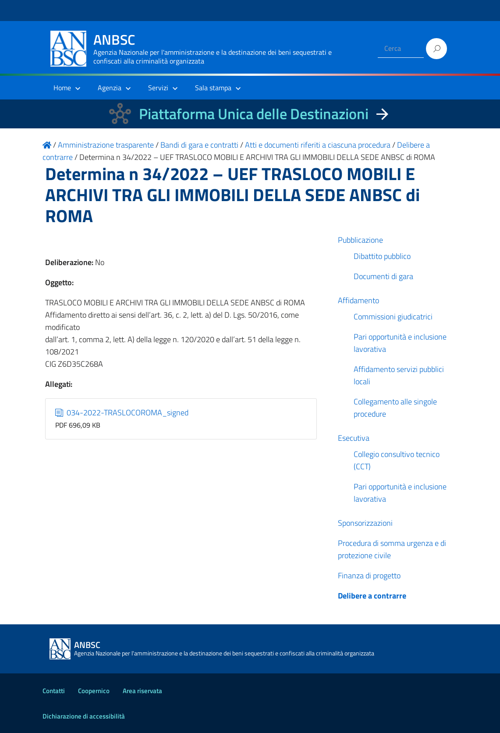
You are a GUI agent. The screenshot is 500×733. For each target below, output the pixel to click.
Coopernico (94, 691)
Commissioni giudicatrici (393, 316)
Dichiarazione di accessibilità (84, 716)
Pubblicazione (360, 240)
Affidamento (358, 300)
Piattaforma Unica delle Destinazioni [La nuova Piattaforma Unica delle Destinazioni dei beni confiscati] (254, 114)
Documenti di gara (383, 276)
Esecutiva (353, 438)
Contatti (54, 691)
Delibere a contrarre (372, 596)
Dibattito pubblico (382, 256)
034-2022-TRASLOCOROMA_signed (121, 412)
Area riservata (142, 691)
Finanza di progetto (369, 575)
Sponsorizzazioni (365, 523)
